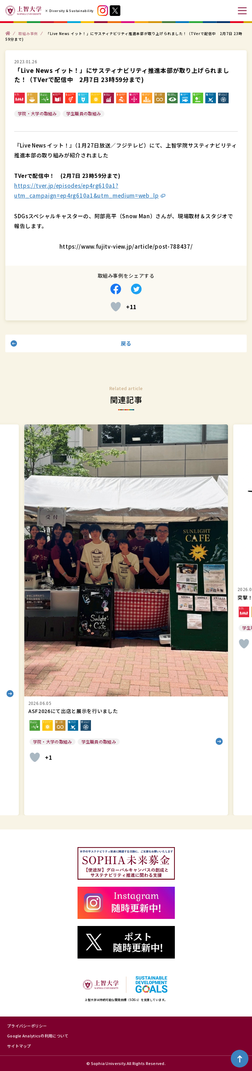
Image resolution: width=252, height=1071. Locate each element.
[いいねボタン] (115, 306)
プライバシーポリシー (27, 1026)
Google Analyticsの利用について (37, 1035)
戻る (126, 343)
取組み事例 (28, 33)
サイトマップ (19, 1046)
